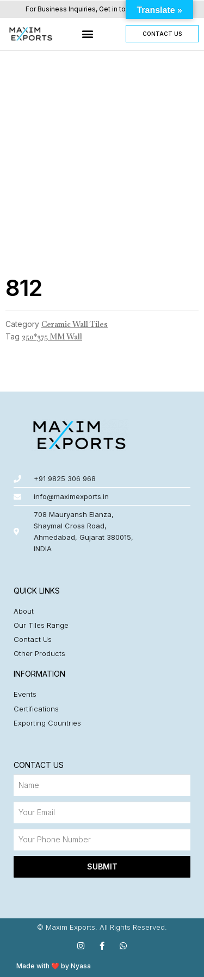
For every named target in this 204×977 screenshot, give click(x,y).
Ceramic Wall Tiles (74, 324)
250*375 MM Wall (52, 337)
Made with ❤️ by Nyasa (53, 966)
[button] (88, 34)
